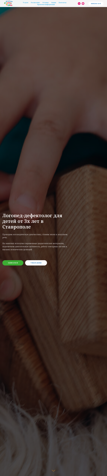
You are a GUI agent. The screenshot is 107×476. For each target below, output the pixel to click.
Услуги (25, 3)
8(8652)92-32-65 (96, 3)
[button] (12, 262)
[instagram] (83, 3)
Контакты (62, 3)
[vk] (79, 3)
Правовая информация (46, 4)
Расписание (35, 3)
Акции (53, 3)
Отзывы (45, 3)
